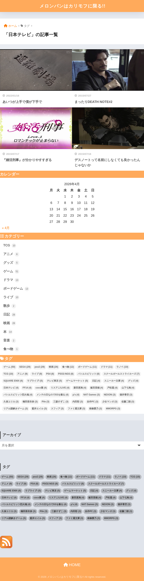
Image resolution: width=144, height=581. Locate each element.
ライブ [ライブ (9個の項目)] (37, 373)
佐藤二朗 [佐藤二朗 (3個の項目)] (127, 401)
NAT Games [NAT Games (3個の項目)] (91, 394)
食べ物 (11, 349)
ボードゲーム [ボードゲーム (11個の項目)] (87, 367)
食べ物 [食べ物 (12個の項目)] (68, 367)
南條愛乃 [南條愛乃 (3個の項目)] (95, 408)
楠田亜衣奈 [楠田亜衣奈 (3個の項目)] (30, 401)
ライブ (11, 297)
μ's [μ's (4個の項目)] (76, 394)
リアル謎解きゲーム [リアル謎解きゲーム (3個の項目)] (15, 408)
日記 (9, 314)
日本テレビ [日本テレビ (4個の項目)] (11, 387)
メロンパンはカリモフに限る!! (72, 5)
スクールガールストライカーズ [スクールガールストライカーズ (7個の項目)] (122, 373)
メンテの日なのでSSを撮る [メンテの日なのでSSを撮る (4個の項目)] (52, 394)
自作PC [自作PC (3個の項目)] (92, 401)
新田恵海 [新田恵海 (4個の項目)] (80, 387)
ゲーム (11, 271)
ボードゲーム (16, 289)
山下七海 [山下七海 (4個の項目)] (128, 387)
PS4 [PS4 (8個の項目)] (50, 373)
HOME (72, 565)
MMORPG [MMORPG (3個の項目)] (113, 408)
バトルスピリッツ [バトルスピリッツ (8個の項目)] (89, 373)
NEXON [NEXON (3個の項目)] (110, 394)
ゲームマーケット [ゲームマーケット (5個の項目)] (77, 380)
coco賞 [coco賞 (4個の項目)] (41, 387)
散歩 (9, 306)
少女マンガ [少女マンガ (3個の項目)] (109, 401)
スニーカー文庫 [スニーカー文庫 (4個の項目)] (114, 380)
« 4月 (6, 228)
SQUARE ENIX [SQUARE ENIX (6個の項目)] (13, 380)
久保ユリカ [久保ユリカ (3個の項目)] (11, 401)
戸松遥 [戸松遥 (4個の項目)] (112, 387)
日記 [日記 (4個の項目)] (96, 380)
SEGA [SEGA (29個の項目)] (24, 367)
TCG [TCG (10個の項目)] (8, 373)
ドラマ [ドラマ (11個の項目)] (107, 367)
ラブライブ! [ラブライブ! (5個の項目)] (35, 380)
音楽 (9, 340)
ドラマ (11, 280)
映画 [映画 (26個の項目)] (53, 367)
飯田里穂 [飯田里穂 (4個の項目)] (96, 387)
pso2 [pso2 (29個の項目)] (40, 367)
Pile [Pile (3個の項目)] (45, 401)
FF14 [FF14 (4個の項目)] (27, 387)
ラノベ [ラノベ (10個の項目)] (122, 367)
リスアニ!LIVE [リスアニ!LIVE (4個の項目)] (60, 387)
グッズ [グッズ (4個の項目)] (133, 380)
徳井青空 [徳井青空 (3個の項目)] (126, 394)
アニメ (11, 254)
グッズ (11, 262)
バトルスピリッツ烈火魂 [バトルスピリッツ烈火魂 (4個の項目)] (17, 394)
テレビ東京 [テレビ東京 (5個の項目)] (54, 380)
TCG (9, 245)
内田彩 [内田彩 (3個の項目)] (77, 401)
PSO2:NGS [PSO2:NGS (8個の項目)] (66, 373)
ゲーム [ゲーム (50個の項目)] (9, 367)
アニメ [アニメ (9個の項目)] (22, 373)
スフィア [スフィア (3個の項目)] (57, 408)
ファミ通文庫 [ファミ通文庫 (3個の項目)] (76, 408)
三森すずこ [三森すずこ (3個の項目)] (60, 401)
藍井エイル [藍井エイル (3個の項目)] (39, 408)
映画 (9, 323)
